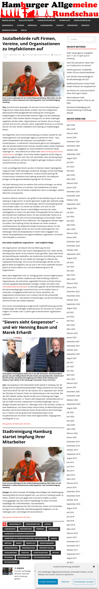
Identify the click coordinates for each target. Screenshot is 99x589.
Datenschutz (64, 20)
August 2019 (72, 458)
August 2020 (72, 408)
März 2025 (71, 179)
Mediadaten (72, 25)
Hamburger (53, 529)
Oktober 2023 (72, 250)
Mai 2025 (70, 171)
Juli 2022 (70, 312)
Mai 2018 (70, 521)
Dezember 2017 (73, 541)
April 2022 (71, 325)
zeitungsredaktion (42, 557)
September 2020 (73, 404)
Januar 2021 (71, 387)
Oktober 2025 (72, 150)
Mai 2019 (70, 470)
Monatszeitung (11, 548)
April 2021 (71, 375)
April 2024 (71, 225)
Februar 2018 (72, 533)
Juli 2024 (70, 212)
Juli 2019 (70, 462)
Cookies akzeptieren (47, 582)
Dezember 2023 (73, 241)
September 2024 (73, 204)
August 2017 (72, 558)
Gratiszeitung (26, 529)
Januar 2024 (71, 237)
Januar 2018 (71, 537)
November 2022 (73, 296)
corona (47, 524)
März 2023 (71, 279)
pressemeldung (28, 548)
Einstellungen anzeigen (84, 582)
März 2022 (71, 329)
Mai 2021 (70, 371)
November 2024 (73, 196)
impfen (54, 538)
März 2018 (71, 529)
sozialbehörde (10, 553)
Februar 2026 (72, 133)
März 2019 (71, 479)
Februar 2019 (72, 483)
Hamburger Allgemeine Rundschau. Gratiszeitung (25, 538)
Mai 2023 (70, 270)
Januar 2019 (71, 487)
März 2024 (71, 229)
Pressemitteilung (46, 548)
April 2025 (71, 175)
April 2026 (71, 125)
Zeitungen (8, 557)
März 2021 (71, 379)
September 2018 (73, 504)
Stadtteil (25, 553)
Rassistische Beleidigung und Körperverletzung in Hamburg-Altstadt (79, 110)
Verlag (24, 30)
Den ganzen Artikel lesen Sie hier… (17, 424)
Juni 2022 (70, 316)
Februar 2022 (72, 333)
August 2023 (72, 258)
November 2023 (73, 246)
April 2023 (71, 275)
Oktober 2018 (72, 500)
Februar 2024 (72, 233)
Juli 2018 (70, 512)
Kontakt (60, 25)
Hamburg (40, 529)
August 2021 (72, 358)
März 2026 (71, 129)
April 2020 (71, 425)
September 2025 (73, 154)
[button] (94, 566)
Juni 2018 (70, 516)
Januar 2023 (71, 287)
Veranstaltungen (9, 30)
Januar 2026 (71, 137)
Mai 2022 (70, 321)
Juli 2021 (70, 362)
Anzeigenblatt (15, 524)
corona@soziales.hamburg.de (15, 286)
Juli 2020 (70, 412)
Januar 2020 (71, 437)
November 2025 (73, 146)
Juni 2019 (70, 466)
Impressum (32, 25)
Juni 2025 (70, 166)
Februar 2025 (72, 183)
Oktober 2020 (72, 400)
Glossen (20, 25)
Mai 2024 (70, 221)
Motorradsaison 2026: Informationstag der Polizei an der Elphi (80, 100)
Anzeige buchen (8, 20)
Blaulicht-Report (26, 20)
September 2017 (73, 554)
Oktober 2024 (72, 200)
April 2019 (71, 475)
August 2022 (72, 308)
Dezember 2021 (73, 341)
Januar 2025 (71, 187)
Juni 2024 (70, 216)
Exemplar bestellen (82, 20)
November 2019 (73, 446)
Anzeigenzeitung (33, 524)
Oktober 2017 (72, 550)
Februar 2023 (72, 283)
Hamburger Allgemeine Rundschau (19, 534)
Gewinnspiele (7, 25)
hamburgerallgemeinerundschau (37, 55)
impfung (8, 543)
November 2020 (73, 395)
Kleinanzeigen (47, 25)
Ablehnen (65, 582)
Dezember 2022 (73, 291)
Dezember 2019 (73, 441)
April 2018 (71, 525)
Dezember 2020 (73, 391)
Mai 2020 (70, 421)
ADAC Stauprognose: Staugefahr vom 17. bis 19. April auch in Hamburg (80, 56)
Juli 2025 (70, 162)
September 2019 (73, 454)
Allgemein (57, 55)
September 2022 (73, 304)
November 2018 (73, 496)
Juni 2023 (70, 266)
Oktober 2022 (72, 300)
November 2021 (73, 346)
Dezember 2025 (73, 141)
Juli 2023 (70, 262)
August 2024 (72, 208)
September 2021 (73, 354)
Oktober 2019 (72, 450)
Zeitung (55, 553)
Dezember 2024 (73, 191)
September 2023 (73, 254)
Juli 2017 (70, 562)
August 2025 (72, 158)
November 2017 (73, 545)
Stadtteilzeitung (41, 553)
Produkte (85, 25)
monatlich (30, 543)
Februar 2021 (72, 383)
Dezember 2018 (73, 491)
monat (19, 543)
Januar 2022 (71, 337)
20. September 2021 (13, 55)
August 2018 (72, 508)
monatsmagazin (47, 543)
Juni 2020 (70, 416)
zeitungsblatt (24, 557)
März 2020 (71, 429)
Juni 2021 (70, 366)
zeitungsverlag (11, 562)
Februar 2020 (72, 433)
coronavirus (9, 529)
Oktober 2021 (72, 350)
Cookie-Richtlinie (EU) (46, 20)
